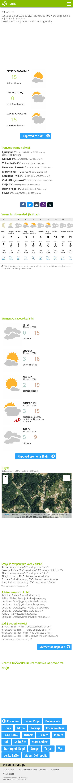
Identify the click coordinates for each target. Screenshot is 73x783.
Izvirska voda (21, 586)
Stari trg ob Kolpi (14, 748)
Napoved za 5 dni (36, 136)
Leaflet (6, 514)
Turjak (48, 748)
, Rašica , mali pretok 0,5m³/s (25, 567)
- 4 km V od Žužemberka (26, 626)
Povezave (55, 769)
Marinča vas (9, 171)
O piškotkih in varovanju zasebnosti (33, 769)
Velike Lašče (9, 163)
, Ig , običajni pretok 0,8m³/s (25, 576)
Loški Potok (11, 735)
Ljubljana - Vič (10, 175)
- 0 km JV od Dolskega (26, 632)
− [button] (6, 481)
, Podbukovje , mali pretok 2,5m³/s (28, 582)
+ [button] (6, 477)
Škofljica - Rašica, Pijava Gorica (20, 595)
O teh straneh (9, 769)
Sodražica (20, 741)
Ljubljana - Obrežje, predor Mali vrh (23, 601)
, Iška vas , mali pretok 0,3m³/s (25, 573)
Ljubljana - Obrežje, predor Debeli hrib (25, 616)
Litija (5, 184)
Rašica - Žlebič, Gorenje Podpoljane (23, 598)
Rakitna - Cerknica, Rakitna (19, 613)
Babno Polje (9, 188)
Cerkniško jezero (12, 180)
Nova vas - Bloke (12, 167)
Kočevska (10, 721)
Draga (7, 728)
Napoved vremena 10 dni (36, 456)
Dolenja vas (52, 721)
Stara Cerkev (40, 741)
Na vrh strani (8, 773)
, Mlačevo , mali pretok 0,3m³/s (32, 570)
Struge (35, 748)
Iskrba (21, 728)
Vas (60, 748)
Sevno (5, 193)
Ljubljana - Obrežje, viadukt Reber (23, 604)
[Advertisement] (36, 46)
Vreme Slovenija (14, 765)
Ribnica (58, 735)
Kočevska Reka (55, 728)
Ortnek (28, 735)
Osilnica (43, 735)
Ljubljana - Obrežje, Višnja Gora (22, 610)
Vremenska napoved (55, 647)
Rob (6, 741)
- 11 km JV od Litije (25, 629)
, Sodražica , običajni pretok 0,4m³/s (29, 579)
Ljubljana (7, 152)
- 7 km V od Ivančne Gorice (29, 635)
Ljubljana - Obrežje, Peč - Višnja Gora (25, 607)
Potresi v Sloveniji (23, 639)
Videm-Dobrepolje (36, 755)
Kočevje (6, 158)
